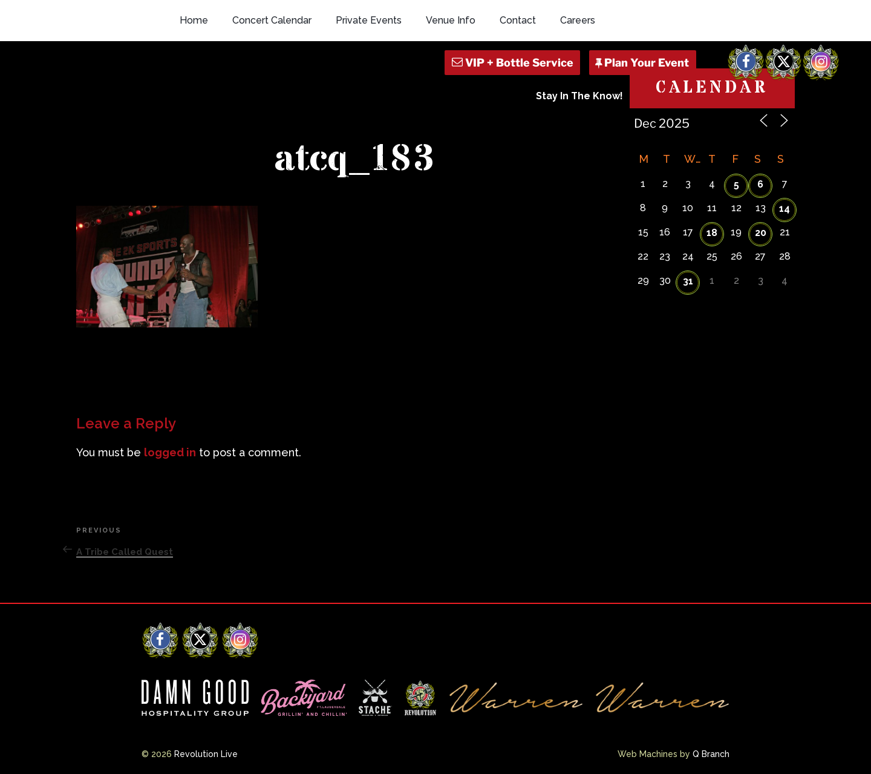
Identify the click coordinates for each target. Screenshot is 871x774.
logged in (170, 452)
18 (711, 232)
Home (194, 20)
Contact (518, 20)
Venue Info (450, 20)
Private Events (369, 20)
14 (784, 208)
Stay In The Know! (579, 96)
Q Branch (711, 754)
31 (688, 281)
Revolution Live (206, 754)
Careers (577, 20)
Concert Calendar (272, 20)
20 (760, 232)
